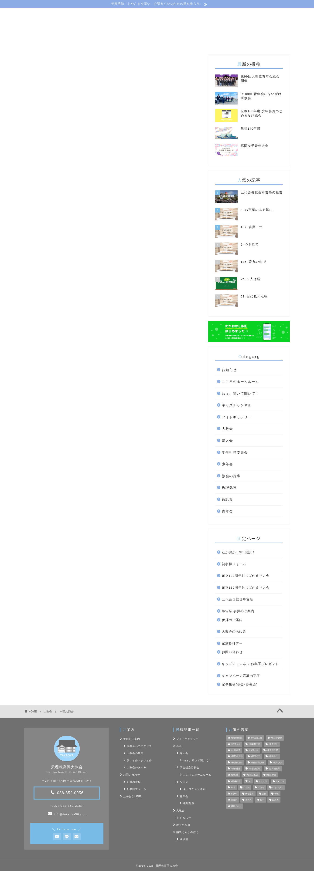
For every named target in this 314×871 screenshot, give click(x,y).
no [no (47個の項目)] (250, 781)
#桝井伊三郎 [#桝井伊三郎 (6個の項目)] (236, 762)
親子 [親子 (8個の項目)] (262, 800)
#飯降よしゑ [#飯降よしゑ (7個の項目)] (252, 775)
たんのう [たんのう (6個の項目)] (280, 781)
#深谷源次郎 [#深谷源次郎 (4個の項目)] (254, 769)
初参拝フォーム (234, 564)
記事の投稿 (134, 781)
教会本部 (34, 233)
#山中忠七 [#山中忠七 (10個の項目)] (273, 744)
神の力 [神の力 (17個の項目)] (248, 800)
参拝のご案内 (232, 620)
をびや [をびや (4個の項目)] (234, 794)
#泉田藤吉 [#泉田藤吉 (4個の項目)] (235, 769)
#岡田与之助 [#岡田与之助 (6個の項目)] (236, 756)
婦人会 (227, 440)
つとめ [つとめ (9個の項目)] (246, 788)
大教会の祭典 (135, 753)
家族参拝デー (232, 643)
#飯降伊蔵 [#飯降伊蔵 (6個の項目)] (271, 775)
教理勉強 (229, 488)
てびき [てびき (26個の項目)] (261, 788)
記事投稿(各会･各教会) (240, 684)
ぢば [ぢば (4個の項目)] (233, 788)
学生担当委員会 (235, 452)
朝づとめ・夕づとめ (139, 760)
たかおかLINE (132, 796)
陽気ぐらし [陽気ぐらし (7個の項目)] (236, 806)
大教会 (30, 61)
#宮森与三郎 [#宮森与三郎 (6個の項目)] (254, 744)
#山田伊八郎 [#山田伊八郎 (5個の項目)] (272, 750)
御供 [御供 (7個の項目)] (276, 794)
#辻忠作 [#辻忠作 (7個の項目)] (234, 775)
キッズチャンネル (237, 405)
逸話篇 (227, 499)
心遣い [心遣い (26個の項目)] (234, 800)
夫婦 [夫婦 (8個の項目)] (264, 794)
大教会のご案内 (84, 43)
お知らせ (229, 370)
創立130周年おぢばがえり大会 (246, 575)
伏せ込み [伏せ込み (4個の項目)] (249, 794)
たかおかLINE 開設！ (238, 552)
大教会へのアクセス (139, 746)
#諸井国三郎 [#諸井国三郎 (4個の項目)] (274, 769)
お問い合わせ (231, 43)
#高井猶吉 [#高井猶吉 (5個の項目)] (235, 781)
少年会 (227, 464)
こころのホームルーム (240, 382)
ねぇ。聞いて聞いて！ (240, 393)
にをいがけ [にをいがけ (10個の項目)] (277, 788)
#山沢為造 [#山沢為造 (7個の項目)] (235, 750)
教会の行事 (231, 476)
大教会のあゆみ (234, 631)
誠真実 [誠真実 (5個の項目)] (275, 800)
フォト (200, 43)
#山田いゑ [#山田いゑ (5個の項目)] (253, 750)
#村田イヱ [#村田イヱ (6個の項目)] (255, 756)
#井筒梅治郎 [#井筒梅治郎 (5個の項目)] (236, 738)
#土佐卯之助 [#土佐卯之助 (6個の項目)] (276, 738)
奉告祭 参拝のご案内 (238, 611)
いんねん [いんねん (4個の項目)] (263, 781)
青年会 (227, 511)
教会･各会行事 (124, 43)
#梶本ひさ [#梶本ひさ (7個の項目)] (277, 762)
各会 (179, 746)
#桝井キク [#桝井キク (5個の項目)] (273, 756)
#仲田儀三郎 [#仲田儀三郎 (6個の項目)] (256, 738)
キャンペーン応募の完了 (241, 676)
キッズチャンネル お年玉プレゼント (250, 664)
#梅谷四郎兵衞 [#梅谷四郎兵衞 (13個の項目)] (257, 762)
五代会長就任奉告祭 (237, 599)
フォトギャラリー (237, 417)
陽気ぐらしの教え (165, 43)
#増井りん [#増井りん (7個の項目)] (235, 744)
